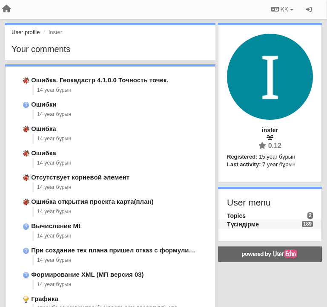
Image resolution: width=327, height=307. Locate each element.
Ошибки (43, 104)
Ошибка (43, 128)
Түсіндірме (243, 224)
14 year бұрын (54, 90)
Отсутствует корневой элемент (80, 177)
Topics (236, 215)
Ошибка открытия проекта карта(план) (92, 201)
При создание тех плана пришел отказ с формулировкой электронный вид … (154, 250)
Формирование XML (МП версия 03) (87, 274)
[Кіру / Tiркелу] (308, 9)
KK (282, 9)
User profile (25, 32)
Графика (44, 298)
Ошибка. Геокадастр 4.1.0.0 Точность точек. (99, 80)
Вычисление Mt (55, 225)
